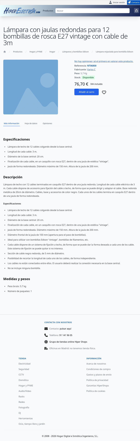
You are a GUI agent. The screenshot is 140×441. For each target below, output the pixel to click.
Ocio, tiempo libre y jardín (32, 423)
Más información (11, 123)
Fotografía (24, 407)
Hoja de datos (31, 123)
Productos (48, 10)
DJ (20, 412)
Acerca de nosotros (96, 363)
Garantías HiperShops (97, 385)
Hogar (52, 51)
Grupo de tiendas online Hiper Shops (68, 341)
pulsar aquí (65, 328)
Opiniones (47, 123)
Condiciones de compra (98, 369)
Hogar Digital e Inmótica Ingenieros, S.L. (77, 436)
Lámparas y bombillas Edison (75, 51)
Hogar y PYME (36, 51)
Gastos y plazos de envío (99, 374)
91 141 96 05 (65, 335)
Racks (21, 396)
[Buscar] (92, 10)
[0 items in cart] (136, 10)
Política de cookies (95, 391)
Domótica (24, 380)
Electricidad (24, 363)
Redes (22, 402)
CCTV (21, 374)
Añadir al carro (86, 91)
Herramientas (26, 418)
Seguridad (24, 369)
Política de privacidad (97, 380)
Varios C (91, 69)
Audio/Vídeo (25, 391)
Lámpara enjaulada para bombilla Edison (114, 51)
